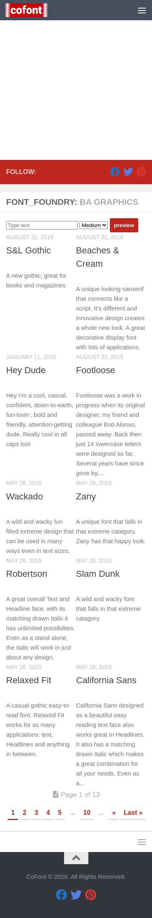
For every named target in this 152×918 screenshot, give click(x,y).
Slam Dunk (98, 574)
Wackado (24, 496)
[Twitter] (128, 171)
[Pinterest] (141, 171)
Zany (86, 496)
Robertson (26, 574)
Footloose (96, 370)
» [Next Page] (114, 812)
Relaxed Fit (28, 680)
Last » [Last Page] (133, 812)
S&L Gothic (28, 250)
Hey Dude (26, 370)
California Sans (106, 680)
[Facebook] (115, 171)
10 (86, 812)
